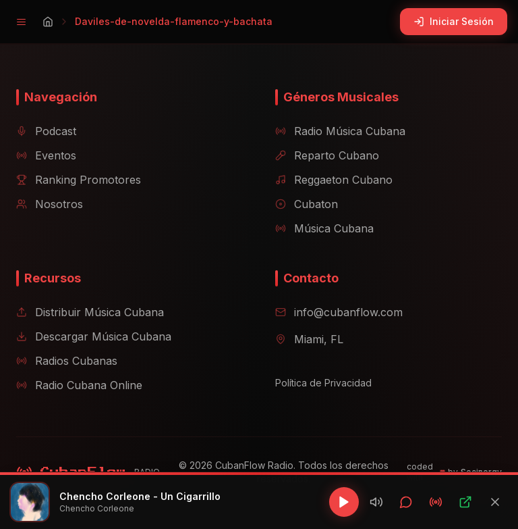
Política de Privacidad (323, 382)
